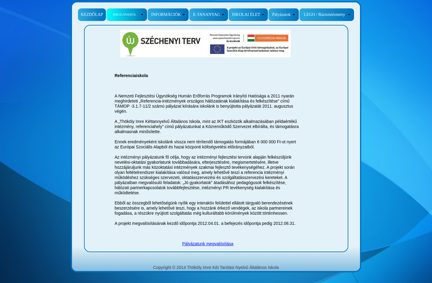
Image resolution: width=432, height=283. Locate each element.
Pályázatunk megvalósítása (207, 243)
